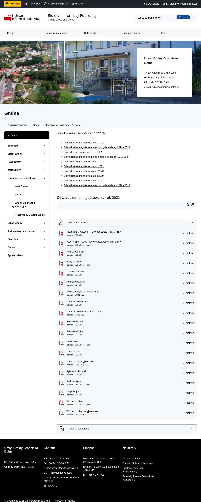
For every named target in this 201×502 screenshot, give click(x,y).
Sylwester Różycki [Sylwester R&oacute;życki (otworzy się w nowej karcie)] (76, 371)
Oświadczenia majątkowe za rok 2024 (84, 142)
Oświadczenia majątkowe (27, 178)
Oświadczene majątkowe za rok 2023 (83, 152)
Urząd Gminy (27, 223)
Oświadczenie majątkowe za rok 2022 (84, 161)
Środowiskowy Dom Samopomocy (169, 468)
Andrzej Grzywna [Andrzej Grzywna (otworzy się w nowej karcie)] (76, 281)
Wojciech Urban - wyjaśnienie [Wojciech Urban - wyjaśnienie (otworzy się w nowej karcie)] (82, 411)
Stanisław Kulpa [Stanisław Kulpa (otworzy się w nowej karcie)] (75, 331)
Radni (16, 194)
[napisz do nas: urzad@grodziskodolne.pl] (183, 3)
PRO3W (71, 497)
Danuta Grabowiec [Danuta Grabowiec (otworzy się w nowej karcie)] (76, 271)
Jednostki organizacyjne (27, 231)
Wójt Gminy (19, 186)
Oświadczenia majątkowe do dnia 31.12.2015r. (81, 133)
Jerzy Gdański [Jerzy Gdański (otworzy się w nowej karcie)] (74, 261)
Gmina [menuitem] (10, 33)
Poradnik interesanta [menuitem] (57, 33)
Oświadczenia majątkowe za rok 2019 (84, 176)
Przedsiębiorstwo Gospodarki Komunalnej (173, 473)
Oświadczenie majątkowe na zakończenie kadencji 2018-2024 (96, 157)
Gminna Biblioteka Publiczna (166, 463)
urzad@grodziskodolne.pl (165, 87)
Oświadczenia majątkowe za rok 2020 (84, 171)
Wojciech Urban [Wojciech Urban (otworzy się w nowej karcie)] (75, 401)
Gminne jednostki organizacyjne (23, 205)
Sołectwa (27, 239)
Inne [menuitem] (163, 33)
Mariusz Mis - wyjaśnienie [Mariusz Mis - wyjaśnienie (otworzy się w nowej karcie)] (80, 361)
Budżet (27, 247)
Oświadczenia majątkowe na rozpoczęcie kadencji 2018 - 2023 (97, 185)
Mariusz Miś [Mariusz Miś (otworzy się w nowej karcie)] (73, 351)
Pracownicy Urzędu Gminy (28, 215)
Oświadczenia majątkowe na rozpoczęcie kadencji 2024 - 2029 (97, 147)
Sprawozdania (27, 255)
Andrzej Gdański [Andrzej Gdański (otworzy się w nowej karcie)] (75, 251)
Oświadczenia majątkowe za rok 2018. (84, 180)
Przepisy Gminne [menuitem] (132, 33)
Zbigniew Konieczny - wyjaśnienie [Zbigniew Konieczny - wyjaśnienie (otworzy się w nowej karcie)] (84, 311)
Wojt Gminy (27, 170)
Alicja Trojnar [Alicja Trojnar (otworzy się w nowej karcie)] (73, 391)
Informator (27, 145)
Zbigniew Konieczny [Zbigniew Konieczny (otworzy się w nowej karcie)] (77, 301)
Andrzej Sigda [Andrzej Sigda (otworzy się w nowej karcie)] (74, 381)
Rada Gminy (27, 162)
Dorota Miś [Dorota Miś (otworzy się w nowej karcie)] (72, 341)
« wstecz (12, 135)
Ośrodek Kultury (159, 458)
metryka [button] (188, 233)
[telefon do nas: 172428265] (153, 3)
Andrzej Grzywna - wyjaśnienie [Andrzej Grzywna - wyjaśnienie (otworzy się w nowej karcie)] (83, 291)
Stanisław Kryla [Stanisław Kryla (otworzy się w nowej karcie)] (75, 321)
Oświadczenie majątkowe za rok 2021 (84, 166)
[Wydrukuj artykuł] (189, 205)
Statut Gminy (27, 154)
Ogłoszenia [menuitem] (90, 33)
